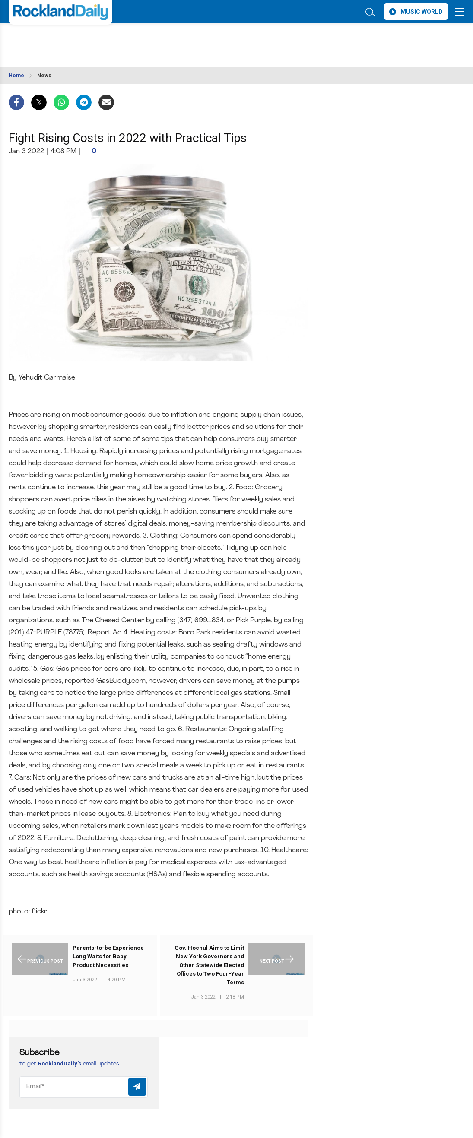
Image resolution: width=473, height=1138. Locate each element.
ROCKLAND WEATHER (85, 40)
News (44, 76)
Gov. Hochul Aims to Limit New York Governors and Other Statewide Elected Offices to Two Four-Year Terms (209, 965)
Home (16, 76)
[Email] (83, 1087)
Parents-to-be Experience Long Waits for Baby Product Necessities (108, 956)
